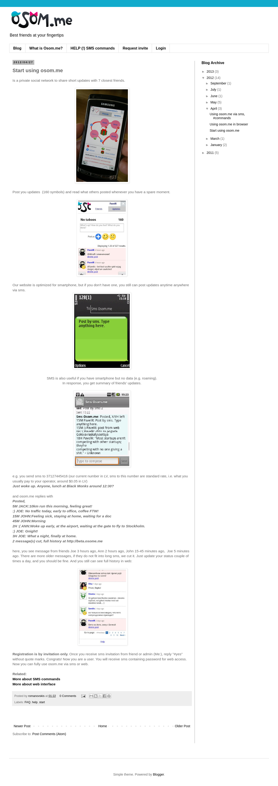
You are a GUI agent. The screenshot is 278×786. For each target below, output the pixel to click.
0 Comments (68, 696)
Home (102, 726)
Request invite (135, 48)
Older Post (182, 726)
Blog (17, 48)
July (213, 89)
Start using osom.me (224, 130)
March (215, 138)
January (216, 145)
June (214, 96)
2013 (211, 71)
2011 (211, 153)
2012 (211, 78)
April (214, 108)
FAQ (27, 702)
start (42, 702)
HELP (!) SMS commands (93, 48)
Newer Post (22, 726)
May (213, 102)
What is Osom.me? (46, 48)
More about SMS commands (36, 679)
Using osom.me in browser (229, 124)
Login (161, 48)
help (35, 702)
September (218, 83)
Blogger (158, 774)
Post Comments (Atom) (49, 734)
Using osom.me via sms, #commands (227, 116)
